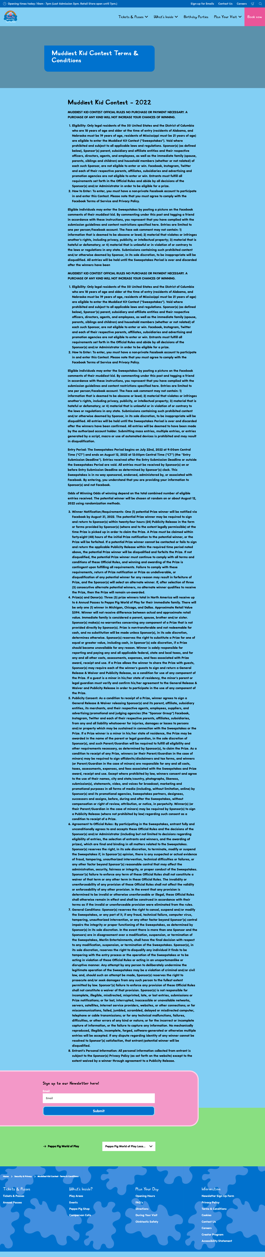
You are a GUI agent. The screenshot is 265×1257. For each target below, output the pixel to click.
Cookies (206, 1215)
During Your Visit (146, 1215)
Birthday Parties (196, 16)
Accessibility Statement (217, 1241)
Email (46, 1091)
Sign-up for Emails (202, 3)
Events (73, 1202)
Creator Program (212, 1234)
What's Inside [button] (166, 16)
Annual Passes (12, 1202)
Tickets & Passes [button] (133, 16)
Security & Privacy (23, 1176)
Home (6, 1176)
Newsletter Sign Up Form (218, 1196)
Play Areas (76, 1196)
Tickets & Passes (13, 1196)
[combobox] (128, 1146)
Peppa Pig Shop (79, 1209)
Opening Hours (145, 1196)
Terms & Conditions (214, 1209)
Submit (99, 1111)
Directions (142, 1209)
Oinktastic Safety (147, 1221)
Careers (242, 3)
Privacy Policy (210, 1202)
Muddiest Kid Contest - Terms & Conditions (58, 1176)
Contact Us (225, 3)
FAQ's (139, 1202)
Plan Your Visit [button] (227, 16)
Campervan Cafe (80, 1215)
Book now (254, 16)
